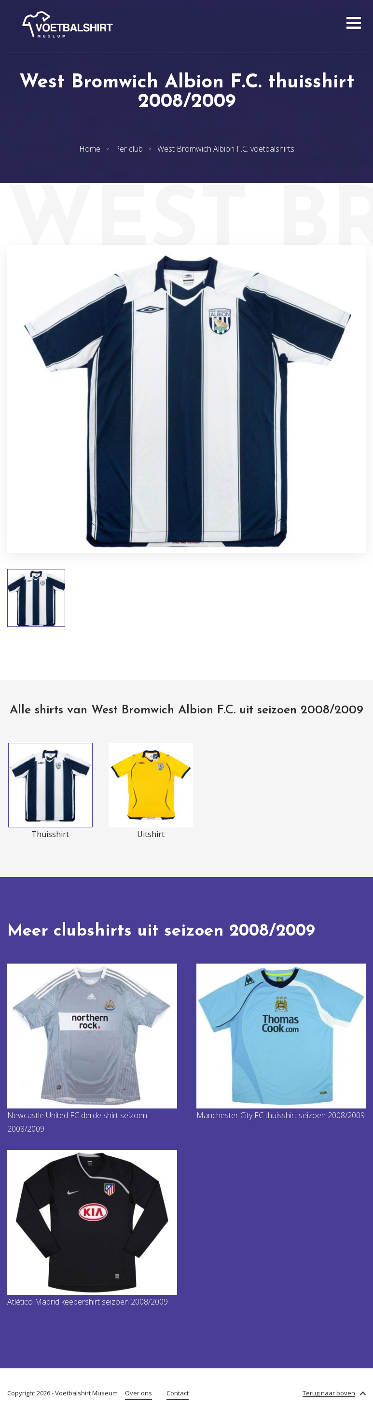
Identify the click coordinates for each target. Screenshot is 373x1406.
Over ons (138, 1393)
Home (89, 148)
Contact (177, 1393)
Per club (129, 148)
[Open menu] (352, 24)
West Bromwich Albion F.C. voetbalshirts (225, 148)
